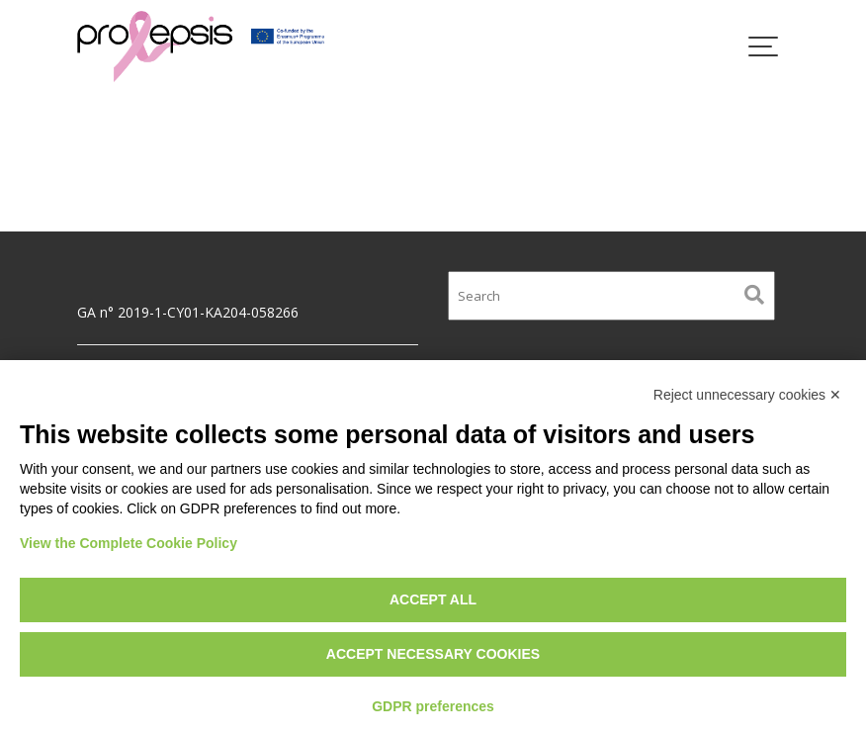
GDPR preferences (433, 706)
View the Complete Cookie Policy (128, 543)
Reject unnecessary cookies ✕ (747, 395)
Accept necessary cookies (433, 654)
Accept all (433, 599)
